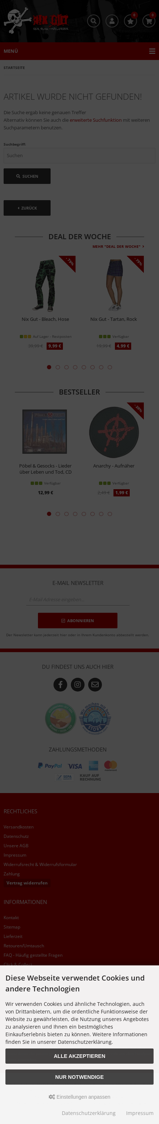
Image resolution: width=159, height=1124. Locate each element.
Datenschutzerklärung (89, 1113)
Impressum (140, 1113)
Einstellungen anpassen (80, 1097)
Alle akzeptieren (80, 1056)
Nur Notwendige (79, 1077)
